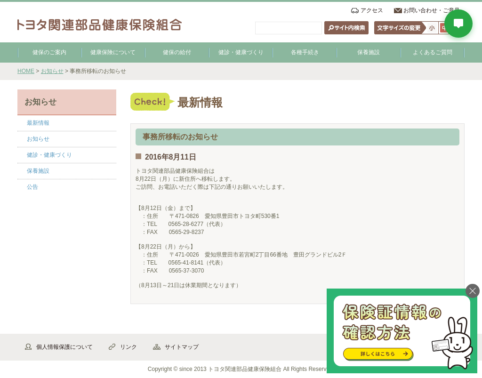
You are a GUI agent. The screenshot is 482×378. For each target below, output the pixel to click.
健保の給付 (177, 52)
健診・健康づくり (241, 52)
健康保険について (113, 52)
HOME (25, 71)
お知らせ (52, 71)
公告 (32, 187)
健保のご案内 (49, 52)
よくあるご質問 (432, 52)
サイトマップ (182, 347)
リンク (128, 347)
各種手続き (305, 52)
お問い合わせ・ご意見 (431, 10)
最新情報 (38, 123)
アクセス (372, 10)
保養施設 (368, 52)
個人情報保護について (64, 347)
